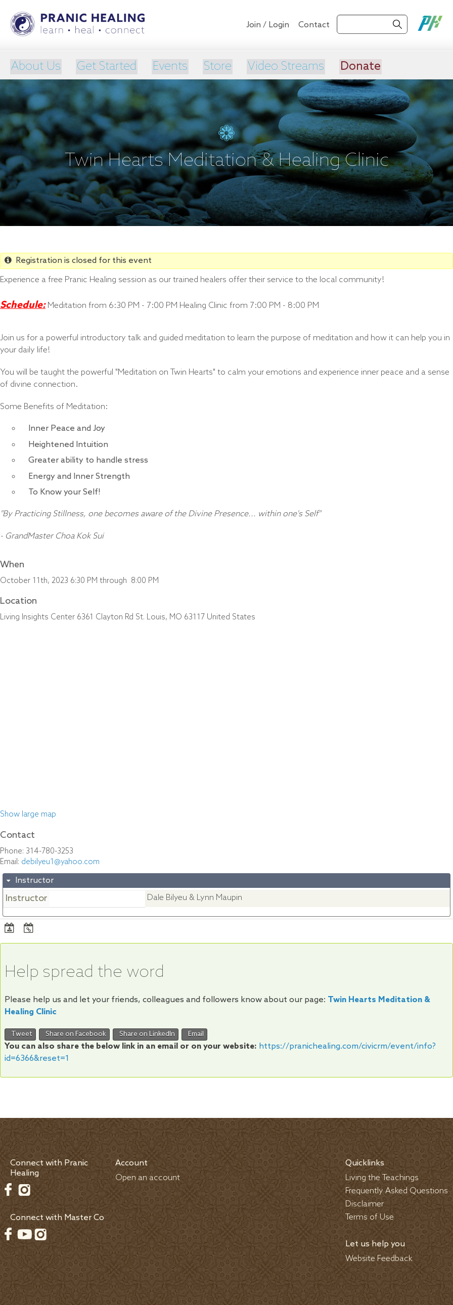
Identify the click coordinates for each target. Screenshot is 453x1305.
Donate (359, 66)
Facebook (8, 1189)
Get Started (106, 66)
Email (194, 1033)
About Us (35, 66)
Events (169, 66)
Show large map (28, 814)
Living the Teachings (382, 1177)
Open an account (147, 1177)
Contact (314, 25)
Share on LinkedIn (145, 1033)
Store (217, 66)
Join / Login (267, 25)
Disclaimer (364, 1203)
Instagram (24, 1189)
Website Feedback (379, 1258)
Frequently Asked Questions (396, 1190)
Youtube (24, 1233)
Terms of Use (369, 1216)
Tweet (20, 1033)
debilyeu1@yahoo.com (60, 861)
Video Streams (285, 66)
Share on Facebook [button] (74, 1033)
